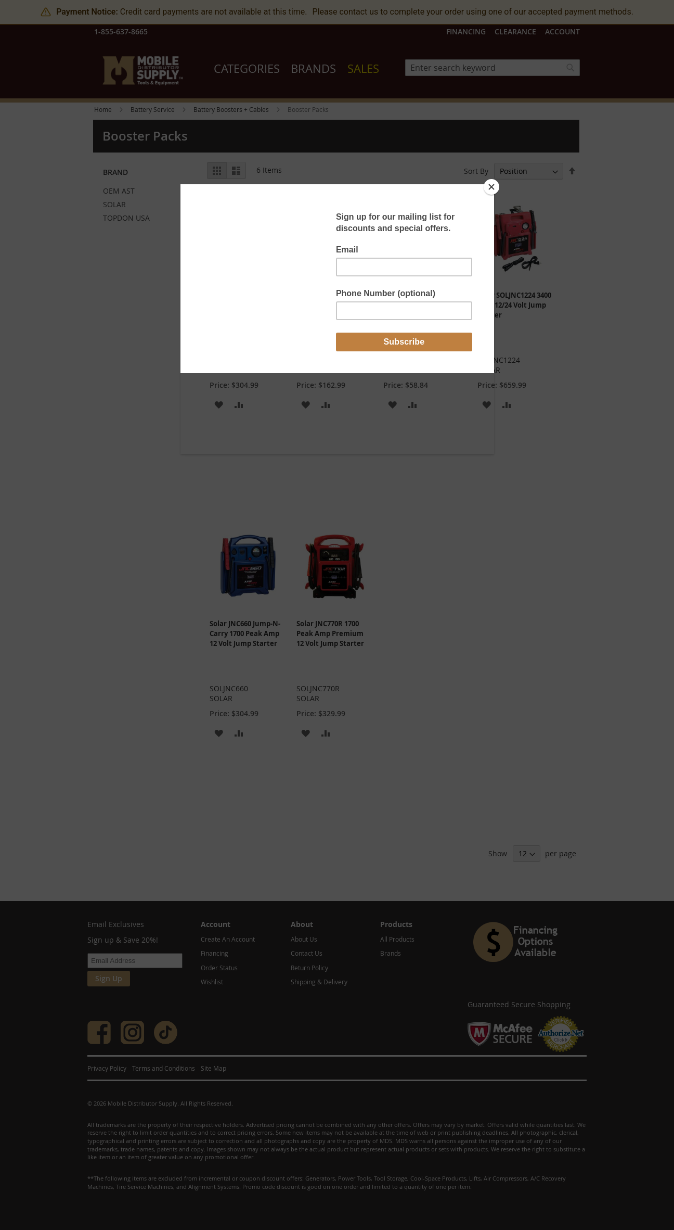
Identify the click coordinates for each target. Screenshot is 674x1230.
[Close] (491, 187)
